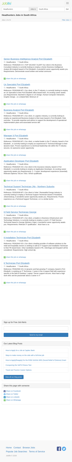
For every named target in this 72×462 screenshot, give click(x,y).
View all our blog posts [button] (13, 377)
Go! (67, 9)
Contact (17, 447)
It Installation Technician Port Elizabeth (22, 237)
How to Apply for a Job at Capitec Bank (20, 350)
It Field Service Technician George (20, 212)
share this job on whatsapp (15, 78)
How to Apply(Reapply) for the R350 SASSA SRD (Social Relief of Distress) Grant (36, 360)
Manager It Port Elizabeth (16, 135)
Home (9, 447)
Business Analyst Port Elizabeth (19, 110)
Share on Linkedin (12, 397)
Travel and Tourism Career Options (19, 370)
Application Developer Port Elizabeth (21, 161)
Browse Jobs (29, 447)
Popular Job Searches (16, 451)
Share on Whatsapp (12, 400)
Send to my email (35, 335)
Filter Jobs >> (66, 20)
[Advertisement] (36, 40)
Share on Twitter (11, 394)
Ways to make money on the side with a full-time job (25, 355)
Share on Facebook (12, 391)
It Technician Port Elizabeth (17, 263)
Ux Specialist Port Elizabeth (17, 84)
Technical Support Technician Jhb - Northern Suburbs (29, 186)
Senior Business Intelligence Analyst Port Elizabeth (28, 59)
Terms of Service (37, 451)
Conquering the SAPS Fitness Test (18, 365)
